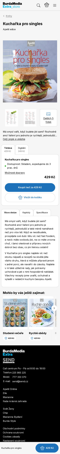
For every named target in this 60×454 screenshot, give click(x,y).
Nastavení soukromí (14, 440)
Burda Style (9, 420)
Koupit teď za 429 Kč (30, 187)
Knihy (9, 16)
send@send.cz (20, 381)
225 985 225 (19, 372)
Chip (5, 412)
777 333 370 (19, 377)
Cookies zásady (11, 436)
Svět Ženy (8, 408)
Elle (5, 393)
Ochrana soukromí (13, 432)
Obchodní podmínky (14, 428)
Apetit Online (10, 389)
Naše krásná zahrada (15, 401)
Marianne (8, 397)
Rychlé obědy (38, 333)
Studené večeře (13, 333)
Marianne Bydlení (12, 416)
